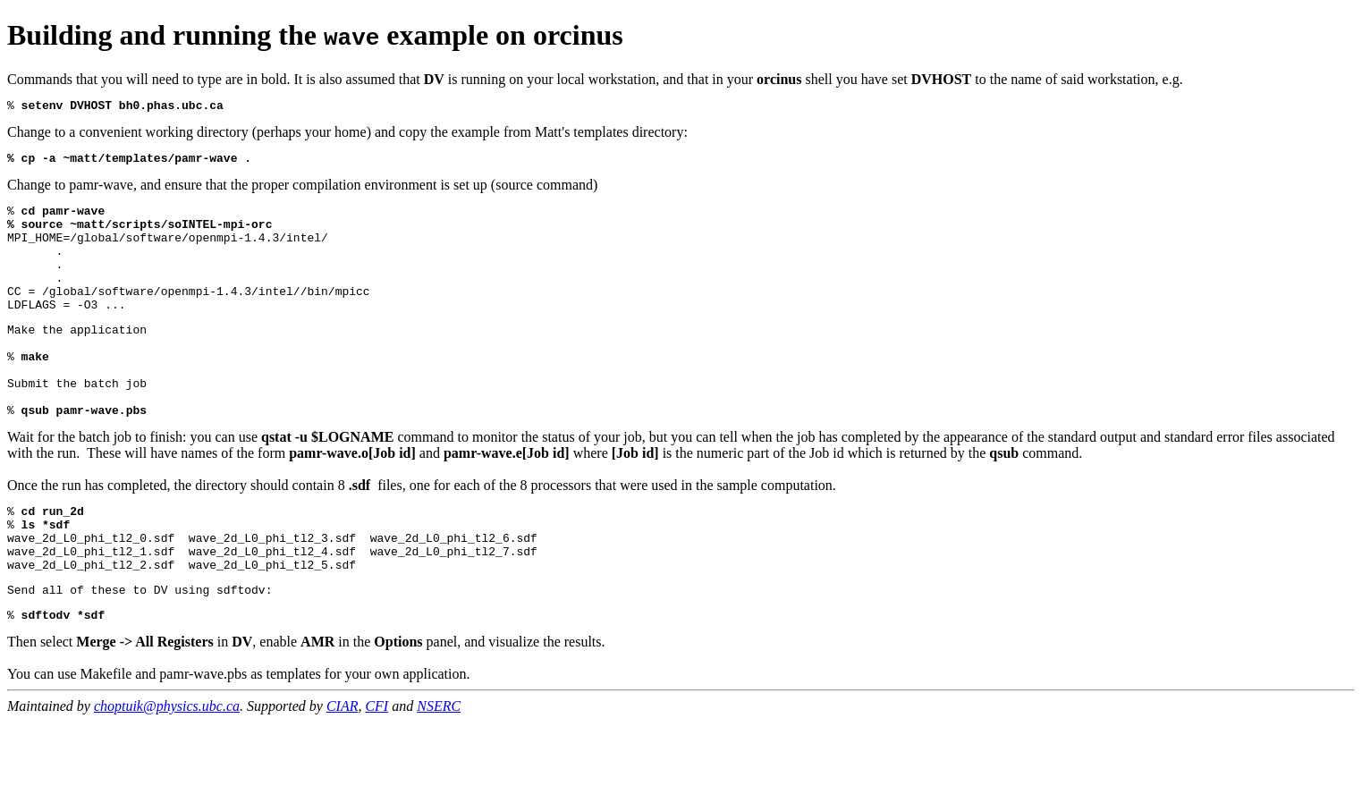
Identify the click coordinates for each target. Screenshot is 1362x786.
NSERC (439, 770)
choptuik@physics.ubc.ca (167, 770)
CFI (376, 770)
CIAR (342, 770)
